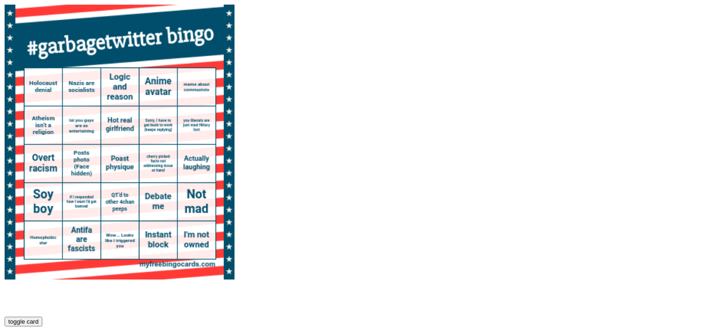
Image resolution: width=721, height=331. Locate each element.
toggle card (23, 321)
